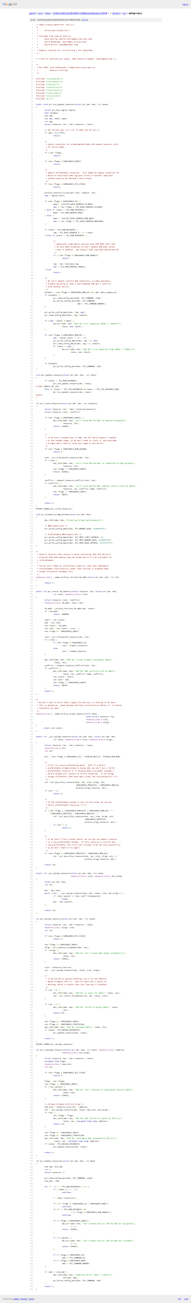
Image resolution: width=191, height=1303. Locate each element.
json (186, 1299)
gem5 (32, 13)
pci (124, 13)
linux (48, 13)
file (85, 20)
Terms (31, 1299)
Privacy (24, 1299)
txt (179, 1299)
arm (40, 13)
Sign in (185, 4)
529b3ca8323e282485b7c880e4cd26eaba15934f (80, 13)
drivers (116, 13)
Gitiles (16, 1299)
